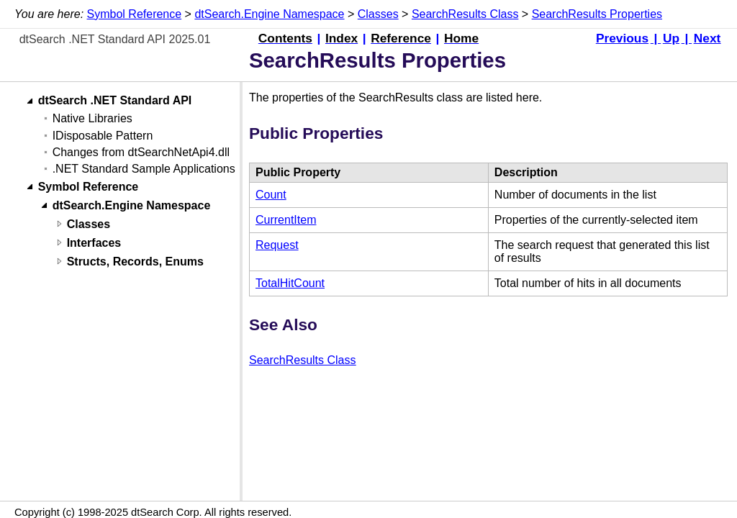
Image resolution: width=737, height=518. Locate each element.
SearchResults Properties (597, 14)
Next (707, 38)
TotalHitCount (290, 283)
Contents (285, 38)
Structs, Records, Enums (135, 261)
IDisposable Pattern (103, 136)
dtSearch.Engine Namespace (269, 14)
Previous (622, 38)
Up (671, 38)
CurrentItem (286, 220)
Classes (378, 14)
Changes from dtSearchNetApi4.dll (141, 152)
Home (461, 38)
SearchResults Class (465, 14)
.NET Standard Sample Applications (144, 169)
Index (341, 38)
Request (277, 245)
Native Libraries (92, 118)
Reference (401, 38)
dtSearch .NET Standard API (115, 101)
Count (271, 194)
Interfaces (94, 243)
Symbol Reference (134, 14)
